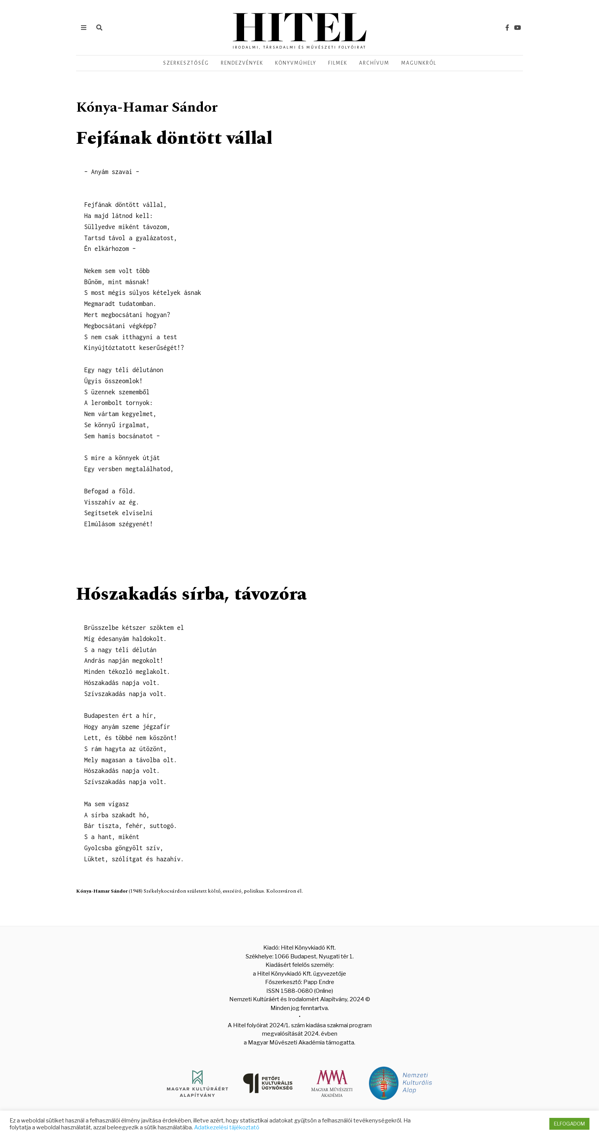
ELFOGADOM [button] (569, 1124)
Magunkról (418, 63)
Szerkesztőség (186, 63)
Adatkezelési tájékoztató (226, 1127)
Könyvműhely (295, 63)
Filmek (337, 63)
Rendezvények (242, 63)
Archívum (374, 63)
